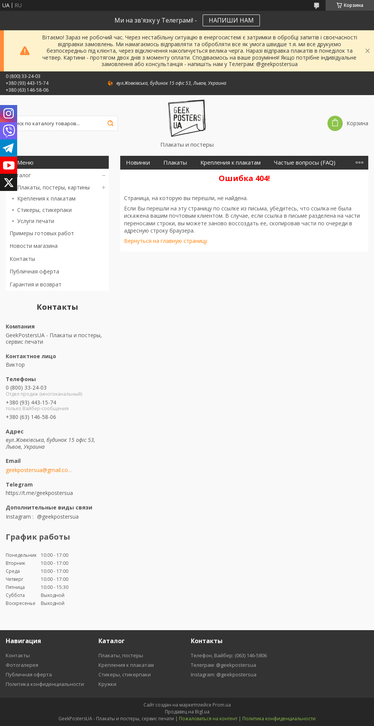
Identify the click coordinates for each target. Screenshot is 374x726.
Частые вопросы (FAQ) (304, 162)
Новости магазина (34, 245)
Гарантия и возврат (35, 284)
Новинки (138, 162)
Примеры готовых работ (42, 233)
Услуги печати (35, 221)
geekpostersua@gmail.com (39, 470)
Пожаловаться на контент (208, 718)
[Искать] (110, 123)
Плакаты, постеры (120, 655)
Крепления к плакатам (46, 198)
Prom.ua (222, 705)
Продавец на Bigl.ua (187, 711)
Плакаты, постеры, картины (53, 187)
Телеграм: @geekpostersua (223, 664)
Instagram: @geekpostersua (223, 674)
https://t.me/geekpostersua (39, 492)
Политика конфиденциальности (45, 684)
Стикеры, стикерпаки (44, 209)
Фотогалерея (22, 664)
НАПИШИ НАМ (231, 20)
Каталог (20, 175)
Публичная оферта (34, 271)
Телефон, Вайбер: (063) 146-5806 (229, 655)
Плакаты (175, 162)
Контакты (22, 258)
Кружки (107, 684)
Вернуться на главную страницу (165, 240)
